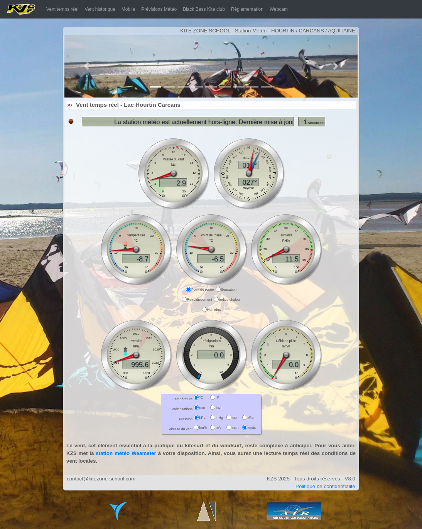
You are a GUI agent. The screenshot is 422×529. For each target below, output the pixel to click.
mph (235, 428)
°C (201, 397)
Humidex (214, 310)
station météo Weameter (126, 453)
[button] (86, 66)
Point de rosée (202, 289)
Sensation (228, 289)
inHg (219, 417)
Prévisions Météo (159, 9)
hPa (202, 417)
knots (252, 428)
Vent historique (99, 9)
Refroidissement (199, 300)
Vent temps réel (63, 9)
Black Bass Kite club (204, 9)
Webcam (279, 9)
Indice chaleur (230, 300)
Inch (219, 407)
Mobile (128, 9)
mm (202, 407)
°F (217, 397)
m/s (218, 428)
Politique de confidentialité (325, 486)
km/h (203, 428)
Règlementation (247, 9)
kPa (251, 417)
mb (234, 417)
